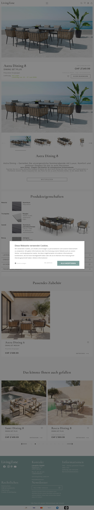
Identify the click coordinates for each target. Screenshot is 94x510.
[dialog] (47, 255)
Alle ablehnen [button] (48, 263)
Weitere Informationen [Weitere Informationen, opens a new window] (40, 258)
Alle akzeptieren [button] (68, 263)
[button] (20, 263)
